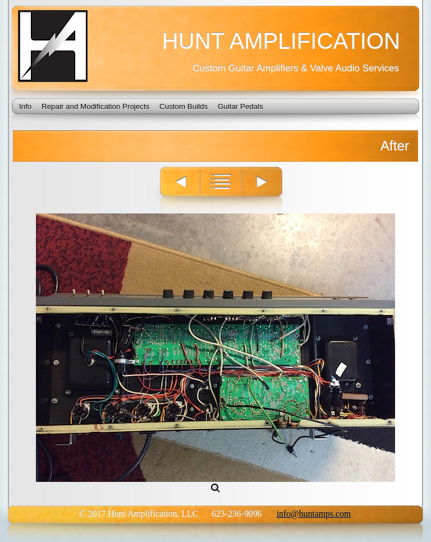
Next (269, 190)
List (222, 190)
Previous (174, 190)
